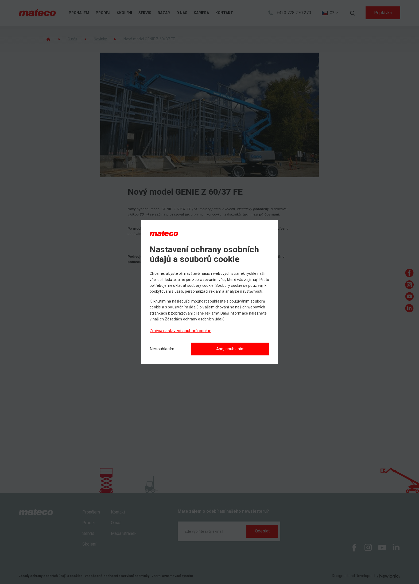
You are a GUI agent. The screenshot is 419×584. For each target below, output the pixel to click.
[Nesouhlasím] (162, 349)
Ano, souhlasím (230, 348)
